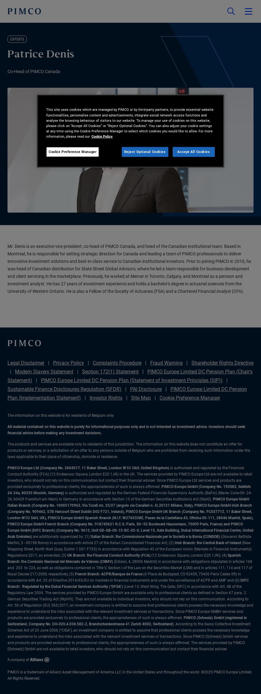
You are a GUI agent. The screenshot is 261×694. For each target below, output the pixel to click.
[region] (130, 131)
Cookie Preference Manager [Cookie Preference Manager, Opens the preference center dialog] (72, 151)
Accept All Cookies (193, 151)
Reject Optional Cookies (145, 151)
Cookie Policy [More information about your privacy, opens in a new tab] (102, 136)
